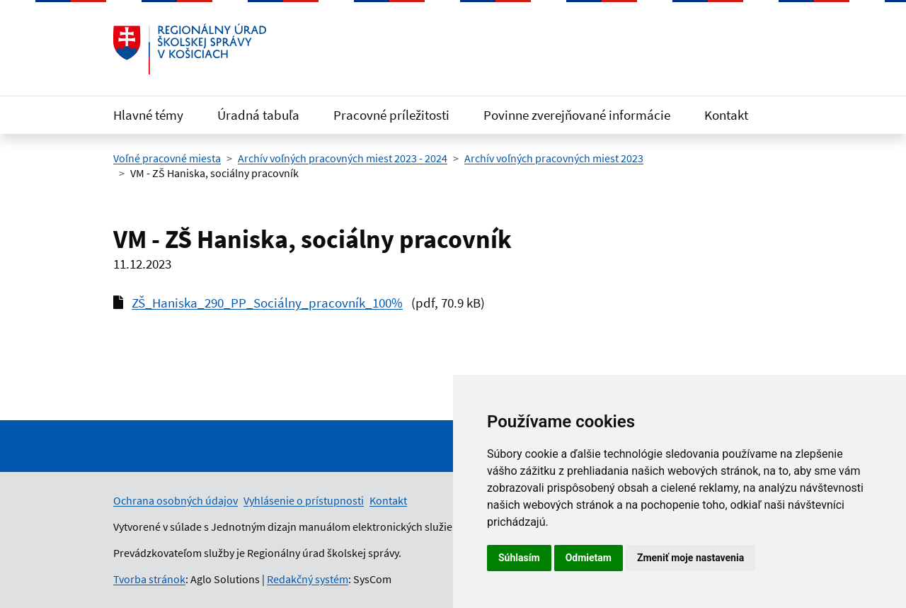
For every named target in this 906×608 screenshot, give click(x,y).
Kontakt (726, 114)
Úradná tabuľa (258, 114)
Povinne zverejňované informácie (576, 114)
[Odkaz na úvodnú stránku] (189, 48)
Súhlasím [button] (519, 557)
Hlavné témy (148, 114)
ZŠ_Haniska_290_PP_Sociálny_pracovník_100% (267, 302)
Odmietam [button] (589, 557)
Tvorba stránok (149, 579)
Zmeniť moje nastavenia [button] (690, 557)
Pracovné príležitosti (391, 114)
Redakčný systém (307, 579)
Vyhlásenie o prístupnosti (303, 500)
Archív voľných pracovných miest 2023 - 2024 (342, 158)
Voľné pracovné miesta (167, 158)
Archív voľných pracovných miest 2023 (553, 158)
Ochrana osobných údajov (175, 500)
